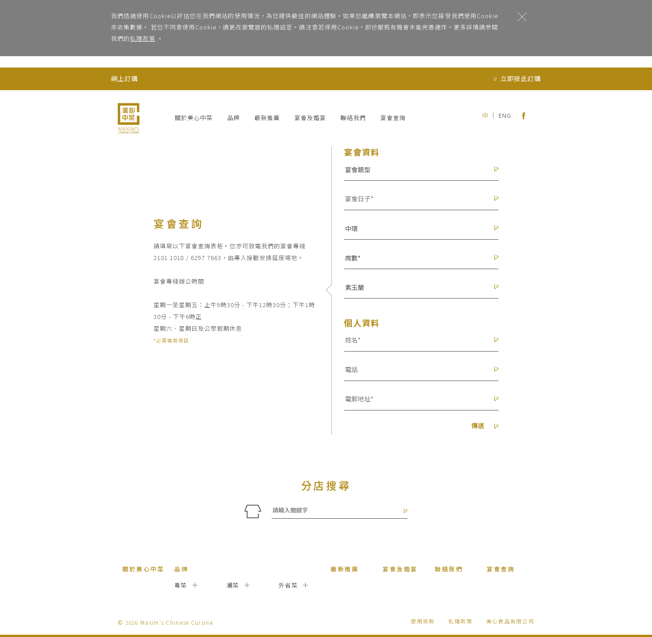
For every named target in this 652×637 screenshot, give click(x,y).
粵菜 (180, 585)
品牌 (233, 117)
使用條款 (423, 621)
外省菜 (288, 585)
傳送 (485, 426)
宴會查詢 (393, 117)
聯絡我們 (353, 117)
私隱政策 (142, 38)
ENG (505, 115)
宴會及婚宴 (310, 117)
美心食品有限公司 (510, 621)
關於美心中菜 (194, 117)
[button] (417, 169)
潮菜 (233, 585)
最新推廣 (267, 117)
